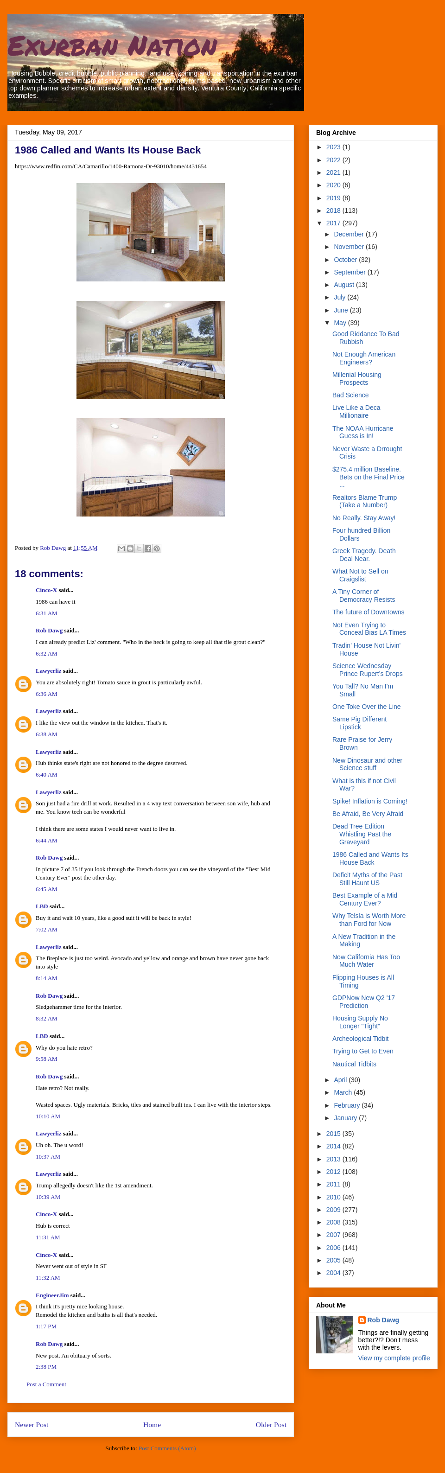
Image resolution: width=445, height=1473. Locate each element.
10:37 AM (48, 1156)
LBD (42, 906)
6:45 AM (46, 889)
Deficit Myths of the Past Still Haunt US (367, 878)
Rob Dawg (49, 630)
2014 (334, 1146)
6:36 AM (46, 693)
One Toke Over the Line (366, 706)
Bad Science (350, 395)
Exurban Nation (112, 44)
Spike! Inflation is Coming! (369, 801)
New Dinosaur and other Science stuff (367, 764)
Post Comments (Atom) (167, 1448)
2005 (334, 1260)
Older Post (271, 1424)
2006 (334, 1247)
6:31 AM (46, 613)
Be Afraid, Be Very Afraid (367, 813)
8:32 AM (46, 1018)
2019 (334, 198)
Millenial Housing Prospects (356, 378)
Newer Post (31, 1424)
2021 (334, 172)
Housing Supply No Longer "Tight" (360, 1022)
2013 (334, 1159)
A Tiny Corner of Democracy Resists (363, 595)
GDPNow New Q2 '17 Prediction (363, 1001)
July (340, 297)
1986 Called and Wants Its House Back (370, 858)
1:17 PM (46, 1326)
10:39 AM (48, 1196)
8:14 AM (46, 978)
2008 (334, 1222)
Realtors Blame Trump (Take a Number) (364, 501)
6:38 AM (46, 734)
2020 (334, 185)
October (346, 259)
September (350, 272)
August (345, 284)
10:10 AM (48, 1116)
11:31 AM (48, 1237)
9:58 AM (46, 1058)
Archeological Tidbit (360, 1038)
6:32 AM (46, 653)
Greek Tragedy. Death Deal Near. (364, 554)
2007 (334, 1234)
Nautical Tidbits (354, 1064)
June (342, 310)
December (349, 234)
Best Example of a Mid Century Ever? (364, 899)
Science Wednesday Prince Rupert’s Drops (367, 669)
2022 (334, 160)
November (349, 246)
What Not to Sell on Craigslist (360, 575)
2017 (334, 223)
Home (152, 1424)
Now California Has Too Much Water (366, 961)
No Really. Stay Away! (363, 518)
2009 (334, 1209)
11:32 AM (48, 1277)
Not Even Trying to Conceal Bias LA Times (369, 629)
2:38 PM (46, 1366)
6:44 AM (46, 840)
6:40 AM (46, 774)
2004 (334, 1272)
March (344, 1092)
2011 (334, 1184)
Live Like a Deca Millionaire (356, 411)
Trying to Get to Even (363, 1051)
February (348, 1105)
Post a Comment (46, 1384)
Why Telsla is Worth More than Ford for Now (369, 919)
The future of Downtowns (368, 612)
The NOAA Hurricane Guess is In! (363, 432)
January (346, 1118)
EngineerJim (52, 1295)
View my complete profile (394, 1358)
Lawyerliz (49, 670)
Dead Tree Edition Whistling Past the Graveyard (361, 834)
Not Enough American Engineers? (363, 358)
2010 (334, 1197)
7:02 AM (46, 929)
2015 (334, 1133)
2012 (334, 1171)
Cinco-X (46, 590)
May (341, 322)
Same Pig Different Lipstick (359, 723)
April (341, 1080)
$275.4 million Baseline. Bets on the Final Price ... (368, 477)
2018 (334, 210)
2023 (334, 147)
